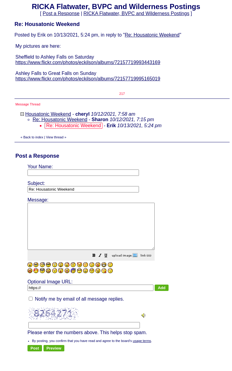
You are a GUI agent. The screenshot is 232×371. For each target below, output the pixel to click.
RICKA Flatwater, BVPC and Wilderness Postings (136, 13)
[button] (109, 265)
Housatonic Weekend (48, 114)
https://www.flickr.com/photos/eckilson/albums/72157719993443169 (87, 62)
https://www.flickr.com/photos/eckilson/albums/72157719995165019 (87, 78)
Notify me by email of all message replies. (76, 308)
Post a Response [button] (61, 13)
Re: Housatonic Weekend (152, 34)
